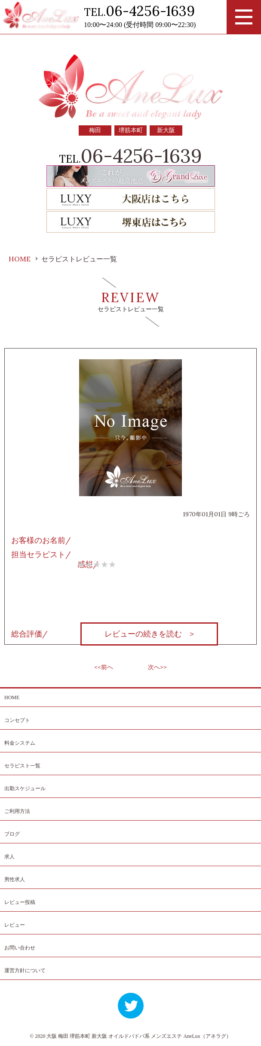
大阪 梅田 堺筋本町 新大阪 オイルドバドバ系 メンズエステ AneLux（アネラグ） (138, 1036)
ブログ (12, 834)
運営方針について (25, 970)
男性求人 (14, 879)
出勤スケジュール (25, 788)
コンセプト (17, 720)
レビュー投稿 (19, 902)
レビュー (14, 925)
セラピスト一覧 (22, 766)
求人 (9, 857)
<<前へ (103, 667)
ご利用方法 (17, 811)
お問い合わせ (19, 948)
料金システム (19, 743)
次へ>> (157, 667)
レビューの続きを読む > (149, 634)
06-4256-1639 (150, 11)
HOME (11, 697)
